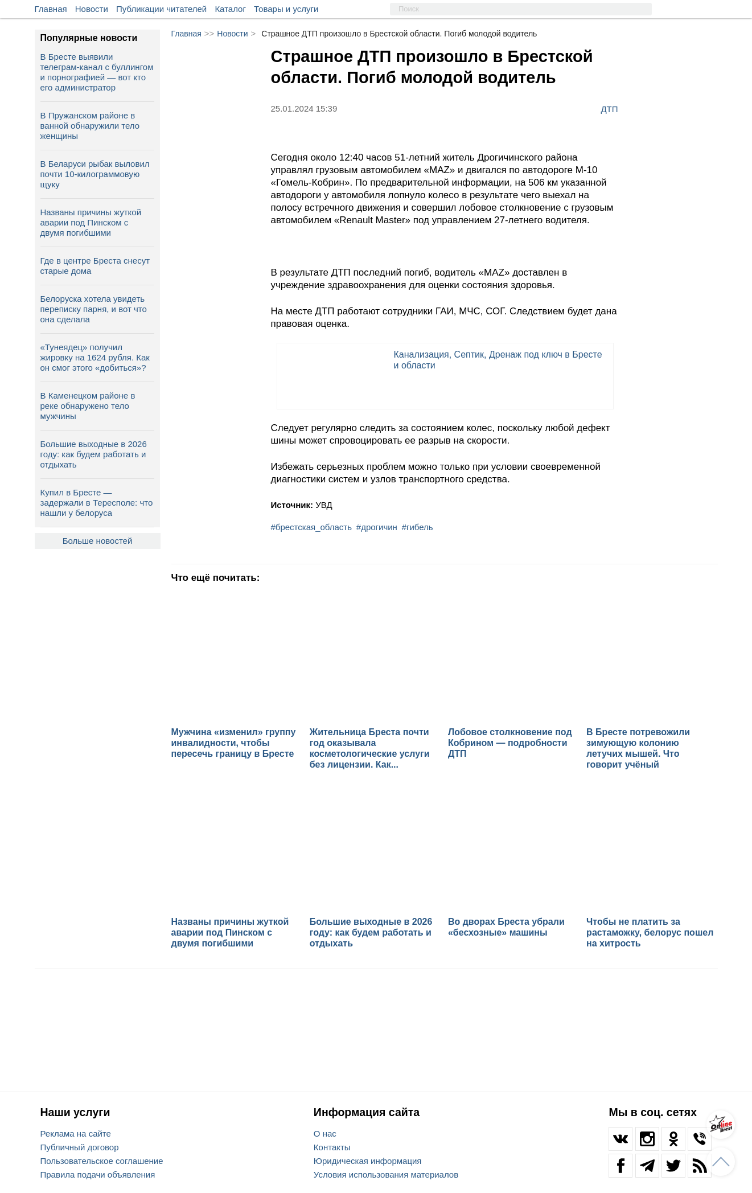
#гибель (417, 527)
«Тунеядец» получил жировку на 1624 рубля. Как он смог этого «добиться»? (95, 357)
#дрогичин (376, 527)
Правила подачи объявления (97, 1174)
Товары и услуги (286, 9)
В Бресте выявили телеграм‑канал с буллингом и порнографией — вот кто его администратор (97, 72)
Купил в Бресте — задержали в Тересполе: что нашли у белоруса (96, 502)
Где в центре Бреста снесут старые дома (95, 266)
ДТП (609, 108)
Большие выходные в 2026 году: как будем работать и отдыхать (93, 454)
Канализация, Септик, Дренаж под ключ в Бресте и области (498, 360)
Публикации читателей (161, 9)
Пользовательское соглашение (101, 1161)
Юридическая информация (368, 1161)
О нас (325, 1133)
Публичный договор (79, 1147)
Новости (91, 9)
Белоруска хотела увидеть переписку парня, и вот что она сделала (93, 309)
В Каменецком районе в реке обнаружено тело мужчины (87, 406)
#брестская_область (311, 527)
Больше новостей (98, 541)
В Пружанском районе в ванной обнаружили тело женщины (90, 125)
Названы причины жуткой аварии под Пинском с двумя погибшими (91, 222)
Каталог (230, 9)
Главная (51, 9)
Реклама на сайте (75, 1133)
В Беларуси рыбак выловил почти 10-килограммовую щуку (95, 174)
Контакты (332, 1147)
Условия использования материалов (386, 1174)
